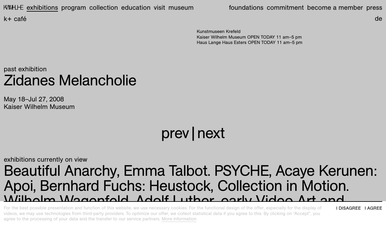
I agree (373, 208)
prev (175, 133)
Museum (181, 7)
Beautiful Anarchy (60, 170)
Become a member (335, 7)
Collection (103, 7)
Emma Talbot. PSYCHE (196, 170)
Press (374, 7)
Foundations (246, 7)
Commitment (285, 7)
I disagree (348, 208)
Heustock (125, 185)
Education (136, 7)
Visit (159, 7)
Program (73, 7)
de (378, 18)
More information (179, 219)
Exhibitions (42, 7)
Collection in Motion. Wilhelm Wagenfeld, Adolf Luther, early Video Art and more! (176, 200)
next (211, 133)
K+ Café (15, 18)
